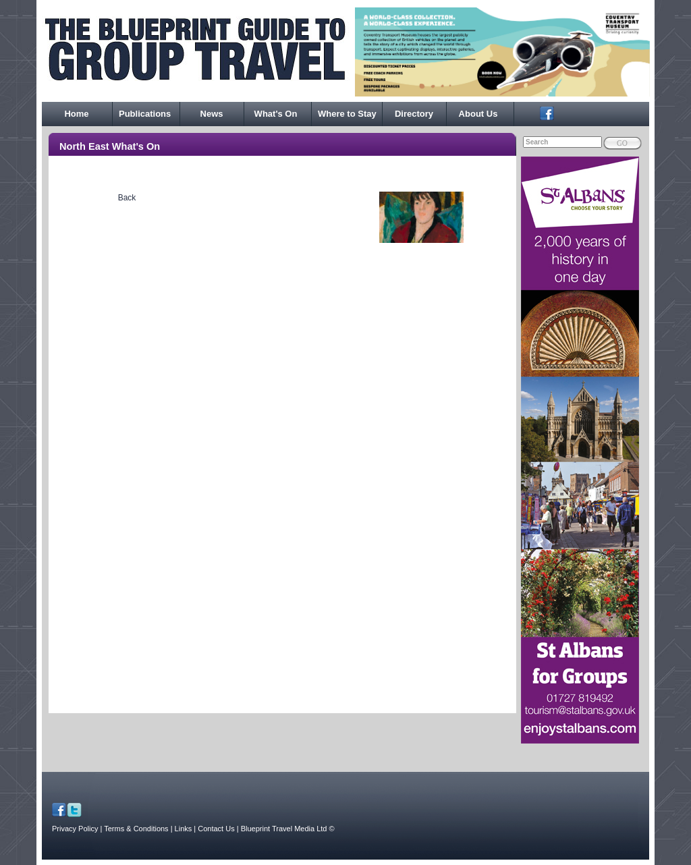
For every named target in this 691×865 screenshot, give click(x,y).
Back (127, 197)
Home (76, 114)
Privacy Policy (75, 829)
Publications (145, 114)
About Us (478, 114)
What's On (276, 114)
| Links (182, 829)
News (211, 114)
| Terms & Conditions (135, 829)
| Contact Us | (216, 829)
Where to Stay (347, 114)
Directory (414, 114)
